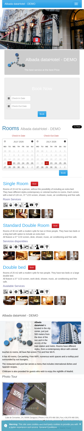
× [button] (80, 424)
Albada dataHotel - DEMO (20, 3)
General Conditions (48, 427)
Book (34, 184)
